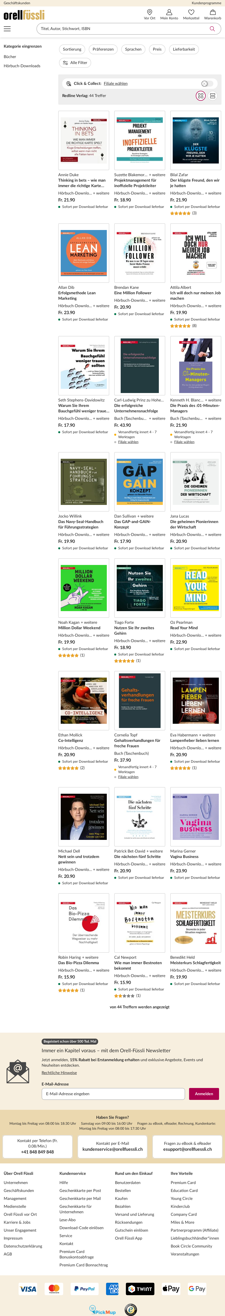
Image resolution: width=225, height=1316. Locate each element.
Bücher (10, 57)
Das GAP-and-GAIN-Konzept (139, 488)
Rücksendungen (128, 1209)
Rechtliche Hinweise (59, 1059)
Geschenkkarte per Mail (80, 1185)
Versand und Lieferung (134, 1201)
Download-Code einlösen (81, 1215)
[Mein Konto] (169, 14)
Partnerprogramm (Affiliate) (194, 1217)
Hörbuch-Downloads (22, 66)
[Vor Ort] (149, 14)
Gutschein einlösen (131, 1217)
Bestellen (123, 1177)
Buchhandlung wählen (207, 70)
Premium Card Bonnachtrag (83, 1252)
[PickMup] (102, 1297)
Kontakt (66, 1230)
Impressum (13, 1225)
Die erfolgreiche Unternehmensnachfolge (139, 377)
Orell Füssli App (128, 1225)
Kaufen (121, 1185)
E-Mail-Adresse (55, 1071)
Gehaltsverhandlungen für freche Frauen (139, 712)
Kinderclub (180, 1193)
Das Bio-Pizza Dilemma (83, 932)
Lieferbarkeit (197, 49)
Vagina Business (195, 823)
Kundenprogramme (206, 3)
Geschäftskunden (17, 3)
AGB (8, 1241)
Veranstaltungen (185, 1241)
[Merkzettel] (191, 14)
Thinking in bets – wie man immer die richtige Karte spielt (83, 149)
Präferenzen (116, 49)
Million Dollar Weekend (83, 597)
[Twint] (140, 1276)
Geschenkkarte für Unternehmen (75, 1196)
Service (65, 1222)
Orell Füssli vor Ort (20, 1201)
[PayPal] (85, 1276)
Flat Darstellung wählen (212, 82)
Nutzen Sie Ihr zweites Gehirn (139, 597)
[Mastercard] (54, 1276)
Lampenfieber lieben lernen (195, 712)
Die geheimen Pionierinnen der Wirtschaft (195, 488)
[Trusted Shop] (130, 1297)
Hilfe (63, 1169)
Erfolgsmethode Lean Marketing (83, 262)
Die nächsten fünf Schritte (139, 823)
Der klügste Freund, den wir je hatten (195, 149)
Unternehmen (16, 1169)
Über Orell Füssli (18, 1160)
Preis (170, 49)
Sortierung (85, 49)
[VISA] (28, 1276)
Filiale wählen (116, 70)
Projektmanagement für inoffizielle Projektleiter (139, 149)
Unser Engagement (20, 1217)
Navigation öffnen (7, 28)
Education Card (184, 1177)
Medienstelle (15, 1193)
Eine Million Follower (139, 262)
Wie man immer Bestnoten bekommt (139, 932)
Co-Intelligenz (83, 712)
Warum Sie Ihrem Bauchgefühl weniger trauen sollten (83, 377)
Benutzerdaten (128, 1169)
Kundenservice (72, 1160)
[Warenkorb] (212, 14)
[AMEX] (112, 1276)
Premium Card (183, 1169)
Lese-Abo (67, 1207)
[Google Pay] (197, 1276)
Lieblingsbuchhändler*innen (195, 1225)
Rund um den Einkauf (134, 1160)
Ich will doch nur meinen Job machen (195, 262)
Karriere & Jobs (17, 1209)
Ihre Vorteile (182, 1160)
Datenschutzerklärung (23, 1233)
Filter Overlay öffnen (63, 49)
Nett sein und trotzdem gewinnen (83, 823)
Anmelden (204, 1081)
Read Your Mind (195, 597)
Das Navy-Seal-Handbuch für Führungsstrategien (83, 488)
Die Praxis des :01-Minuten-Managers (195, 377)
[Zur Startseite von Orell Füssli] (47, 15)
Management (15, 1185)
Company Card (184, 1201)
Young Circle (182, 1185)
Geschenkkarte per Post (80, 1177)
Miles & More (182, 1209)
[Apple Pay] (171, 1276)
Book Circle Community (191, 1233)
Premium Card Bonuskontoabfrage (76, 1241)
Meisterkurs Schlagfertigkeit (195, 932)
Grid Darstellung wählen (200, 82)
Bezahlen (123, 1193)
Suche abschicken (212, 28)
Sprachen (147, 49)
